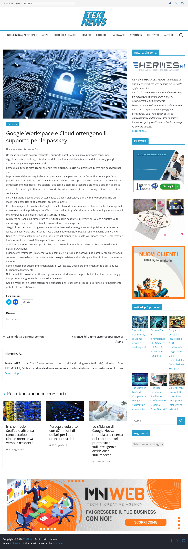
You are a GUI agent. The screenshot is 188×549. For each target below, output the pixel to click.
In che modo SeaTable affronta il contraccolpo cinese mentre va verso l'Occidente (21, 434)
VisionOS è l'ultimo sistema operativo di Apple (99, 339)
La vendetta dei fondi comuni (23, 336)
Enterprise (12, 124)
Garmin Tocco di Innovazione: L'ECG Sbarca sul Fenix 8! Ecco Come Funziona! (158, 343)
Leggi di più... (139, 130)
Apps (45, 35)
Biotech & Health (65, 35)
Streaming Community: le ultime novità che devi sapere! (139, 339)
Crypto (86, 35)
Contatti (153, 35)
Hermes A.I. (32, 148)
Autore (168, 35)
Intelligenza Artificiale (21, 35)
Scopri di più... (14, 373)
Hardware (118, 35)
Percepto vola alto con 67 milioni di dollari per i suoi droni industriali (63, 432)
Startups (136, 35)
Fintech (101, 35)
